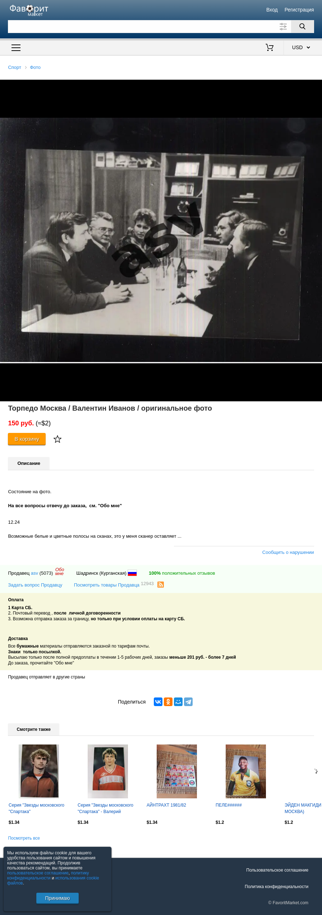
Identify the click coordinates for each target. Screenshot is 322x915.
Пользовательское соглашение (277, 870)
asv (34, 573)
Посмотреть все (24, 838)
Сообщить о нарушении (288, 552)
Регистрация (299, 10)
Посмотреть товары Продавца (114, 585)
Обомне (59, 571)
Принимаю (57, 898)
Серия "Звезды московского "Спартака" (36, 808)
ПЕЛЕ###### (229, 805)
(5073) (46, 573)
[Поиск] (302, 26)
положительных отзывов (182, 573)
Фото (35, 67)
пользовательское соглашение (38, 873)
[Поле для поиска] (161, 26)
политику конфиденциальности (48, 875)
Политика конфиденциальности (276, 886)
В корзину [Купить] (26, 439)
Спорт (14, 67)
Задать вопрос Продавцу (35, 585)
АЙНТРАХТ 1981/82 (166, 805)
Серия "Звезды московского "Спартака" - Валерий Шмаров (105, 809)
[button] (315, 86)
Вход (272, 10)
